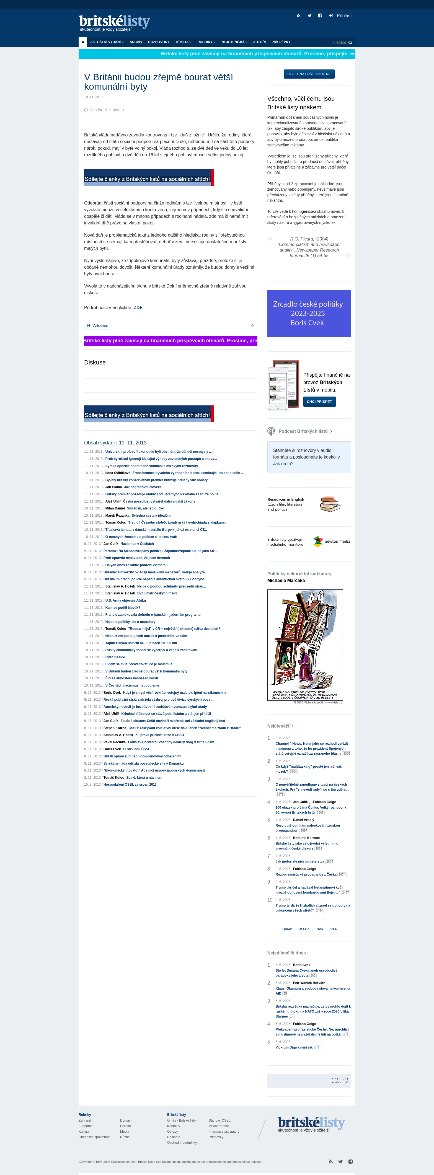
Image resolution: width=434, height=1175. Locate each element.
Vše (333, 929)
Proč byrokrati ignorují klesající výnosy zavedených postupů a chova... (161, 459)
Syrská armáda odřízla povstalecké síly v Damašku (144, 763)
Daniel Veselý (303, 820)
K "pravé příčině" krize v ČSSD (159, 735)
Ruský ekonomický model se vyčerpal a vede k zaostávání (151, 650)
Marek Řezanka (117, 515)
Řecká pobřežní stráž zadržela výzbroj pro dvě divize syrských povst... (159, 700)
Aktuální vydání (107, 42)
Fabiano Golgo (324, 802)
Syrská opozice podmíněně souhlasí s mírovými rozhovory (151, 466)
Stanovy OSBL (220, 1120)
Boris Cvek (112, 693)
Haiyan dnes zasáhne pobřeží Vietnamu (136, 565)
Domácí (125, 1120)
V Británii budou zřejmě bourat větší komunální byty (146, 671)
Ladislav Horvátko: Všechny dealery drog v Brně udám (171, 742)
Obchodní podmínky (182, 1143)
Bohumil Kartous (306, 838)
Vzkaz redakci (219, 1126)
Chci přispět (319, 402)
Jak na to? (283, 463)
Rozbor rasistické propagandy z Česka (311, 874)
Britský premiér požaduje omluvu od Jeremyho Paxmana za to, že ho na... (163, 494)
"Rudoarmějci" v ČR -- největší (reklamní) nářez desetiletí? (174, 629)
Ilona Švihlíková (118, 473)
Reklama (173, 1137)
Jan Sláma (113, 487)
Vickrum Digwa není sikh (298, 1047)
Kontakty (173, 1126)
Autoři (259, 42)
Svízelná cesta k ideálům (151, 515)
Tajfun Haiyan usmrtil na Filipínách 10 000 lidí (141, 643)
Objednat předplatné (309, 74)
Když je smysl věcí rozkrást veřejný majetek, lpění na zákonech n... (175, 693)
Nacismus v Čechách (137, 544)
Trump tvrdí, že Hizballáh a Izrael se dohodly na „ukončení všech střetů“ (313, 908)
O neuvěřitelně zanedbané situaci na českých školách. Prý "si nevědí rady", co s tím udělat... (312, 790)
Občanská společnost (94, 1137)
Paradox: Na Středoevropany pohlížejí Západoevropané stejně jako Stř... (160, 551)
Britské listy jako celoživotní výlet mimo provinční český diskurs (307, 846)
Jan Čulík (111, 544)
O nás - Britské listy (181, 1120)
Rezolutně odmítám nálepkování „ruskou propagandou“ (308, 828)
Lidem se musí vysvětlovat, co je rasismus (138, 664)
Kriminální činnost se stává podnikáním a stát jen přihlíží (166, 714)
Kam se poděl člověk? (122, 608)
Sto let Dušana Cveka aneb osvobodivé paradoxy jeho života (306, 973)
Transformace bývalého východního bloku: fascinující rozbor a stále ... (188, 473)
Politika (125, 1126)
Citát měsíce (115, 657)
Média (124, 1131)
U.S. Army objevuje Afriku (125, 600)
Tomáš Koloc (115, 522)
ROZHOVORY (158, 42)
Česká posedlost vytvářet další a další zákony (159, 501)
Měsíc (304, 929)
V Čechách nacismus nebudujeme (132, 685)
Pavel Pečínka (115, 742)
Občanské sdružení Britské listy (132, 1161)
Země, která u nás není (144, 778)
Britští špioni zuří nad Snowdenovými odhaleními (142, 756)
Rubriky (206, 42)
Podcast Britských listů (298, 431)
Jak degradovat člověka (142, 487)
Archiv (136, 42)
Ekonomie (86, 1126)
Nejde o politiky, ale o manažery (130, 622)
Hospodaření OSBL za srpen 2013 (130, 784)
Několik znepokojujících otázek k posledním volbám (146, 636)
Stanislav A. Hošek (120, 586)
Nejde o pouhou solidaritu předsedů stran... (171, 586)
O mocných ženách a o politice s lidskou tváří (141, 537)
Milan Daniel (115, 508)
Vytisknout (97, 325)
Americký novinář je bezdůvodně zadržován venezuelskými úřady (155, 707)
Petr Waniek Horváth (309, 983)
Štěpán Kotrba (115, 728)
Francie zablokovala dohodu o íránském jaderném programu (153, 615)
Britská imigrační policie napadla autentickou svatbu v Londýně (154, 579)
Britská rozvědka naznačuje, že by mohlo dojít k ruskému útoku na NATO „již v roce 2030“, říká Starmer (313, 1012)
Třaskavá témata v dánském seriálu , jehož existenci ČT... (156, 530)
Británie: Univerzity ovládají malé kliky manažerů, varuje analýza (154, 572)
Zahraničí (85, 1120)
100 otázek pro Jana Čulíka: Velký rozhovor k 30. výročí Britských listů (311, 810)
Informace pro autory (224, 1131)
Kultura (84, 1131)
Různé (125, 1137)
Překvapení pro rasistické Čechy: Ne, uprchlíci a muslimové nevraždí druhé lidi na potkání (313, 1032)
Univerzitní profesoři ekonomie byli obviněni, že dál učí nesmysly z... (159, 452)
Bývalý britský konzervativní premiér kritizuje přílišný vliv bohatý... (157, 480)
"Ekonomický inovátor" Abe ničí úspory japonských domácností (154, 770)
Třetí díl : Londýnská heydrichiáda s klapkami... (178, 522)
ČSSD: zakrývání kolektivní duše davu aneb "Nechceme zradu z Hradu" (184, 728)
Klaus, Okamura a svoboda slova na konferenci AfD (313, 991)
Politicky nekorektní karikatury (299, 577)
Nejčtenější (234, 42)
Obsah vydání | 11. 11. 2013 (115, 443)
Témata (183, 42)
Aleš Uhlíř (113, 501)
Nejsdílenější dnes (286, 953)
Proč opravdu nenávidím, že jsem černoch (137, 558)
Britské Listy (311, 1125)
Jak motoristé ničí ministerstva (305, 861)
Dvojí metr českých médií (157, 593)
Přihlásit (341, 15)
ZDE (138, 307)
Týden (287, 929)
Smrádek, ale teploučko (145, 508)
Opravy (172, 1131)
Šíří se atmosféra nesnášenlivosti (131, 678)
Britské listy (117, 23)
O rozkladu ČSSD (137, 749)
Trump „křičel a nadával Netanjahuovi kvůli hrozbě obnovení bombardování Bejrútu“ (313, 890)
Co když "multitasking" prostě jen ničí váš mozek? (309, 769)
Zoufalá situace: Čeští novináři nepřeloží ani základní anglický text (173, 721)
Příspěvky (281, 42)
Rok (319, 929)
